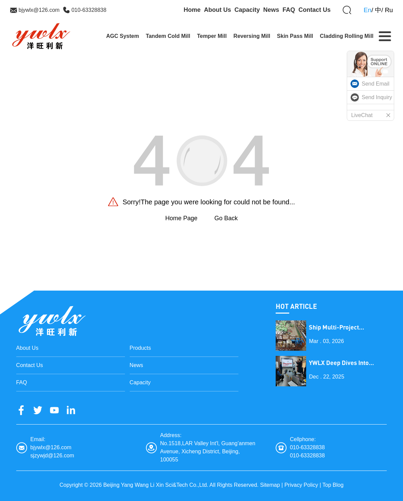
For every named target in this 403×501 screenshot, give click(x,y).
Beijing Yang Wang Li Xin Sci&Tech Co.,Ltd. (155, 485)
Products (140, 348)
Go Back (226, 218)
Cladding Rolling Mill (347, 36)
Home (192, 9)
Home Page (181, 218)
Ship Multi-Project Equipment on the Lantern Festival (345, 327)
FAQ (288, 9)
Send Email (375, 84)
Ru (389, 10)
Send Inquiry (377, 97)
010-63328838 (88, 10)
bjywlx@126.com (39, 10)
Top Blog (332, 485)
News (271, 9)
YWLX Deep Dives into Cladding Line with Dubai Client (343, 363)
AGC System (122, 36)
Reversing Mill (251, 36)
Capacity (247, 9)
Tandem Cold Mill (168, 36)
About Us (217, 9)
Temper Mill (212, 36)
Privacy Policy (301, 485)
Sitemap (270, 485)
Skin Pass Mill (295, 36)
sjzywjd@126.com (52, 455)
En (368, 10)
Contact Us (314, 9)
